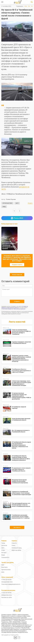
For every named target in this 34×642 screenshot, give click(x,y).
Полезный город (16, 548)
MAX (25, 6)
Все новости (17, 527)
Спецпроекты (5, 557)
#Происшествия (7, 203)
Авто (2, 548)
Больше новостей (17, 274)
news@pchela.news (7, 582)
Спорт (3, 550)
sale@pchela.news (6, 595)
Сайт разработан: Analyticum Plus (9, 635)
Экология (4, 545)
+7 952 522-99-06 (6, 579)
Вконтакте (4, 567)
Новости (14, 543)
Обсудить (30, 203)
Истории (3, 552)
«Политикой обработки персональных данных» (13, 309)
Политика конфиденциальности (10, 584)
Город (3, 543)
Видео (3, 555)
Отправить (17, 301)
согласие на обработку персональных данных (14, 307)
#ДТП (17, 203)
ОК (32, 6)
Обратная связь (16, 550)
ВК (29, 6)
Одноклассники (6, 569)
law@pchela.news (22, 632)
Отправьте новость (17, 264)
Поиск (13, 545)
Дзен (2, 572)
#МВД (4, 206)
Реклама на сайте (6, 597)
